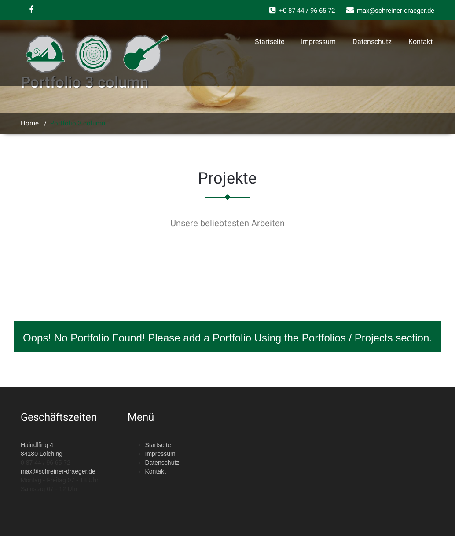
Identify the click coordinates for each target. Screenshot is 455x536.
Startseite (269, 41)
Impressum (318, 41)
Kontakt (420, 41)
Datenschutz (372, 41)
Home (30, 123)
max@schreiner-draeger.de (58, 471)
